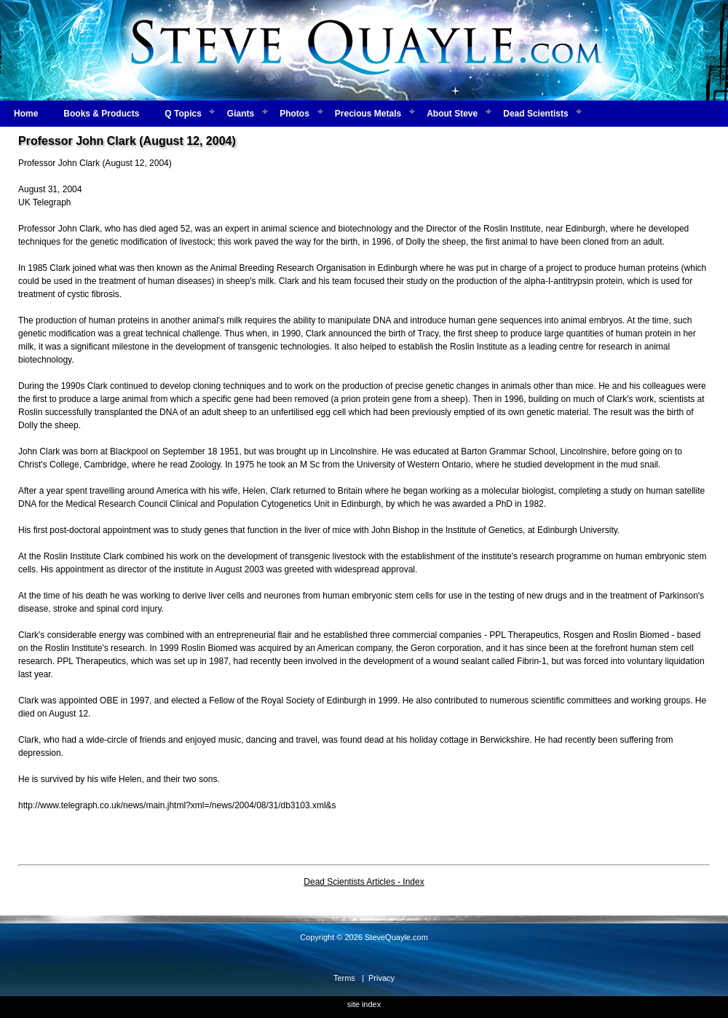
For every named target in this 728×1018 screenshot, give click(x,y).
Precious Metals (368, 113)
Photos (294, 113)
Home (26, 113)
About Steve (452, 113)
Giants (240, 113)
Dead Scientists (535, 113)
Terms (344, 978)
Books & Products (101, 113)
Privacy (381, 978)
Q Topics (183, 113)
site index (364, 1004)
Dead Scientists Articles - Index (364, 882)
